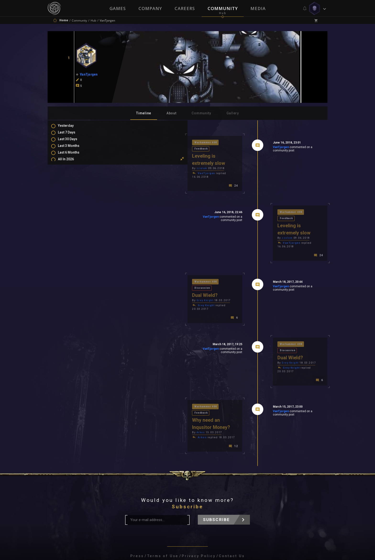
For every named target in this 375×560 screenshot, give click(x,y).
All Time (69, 170)
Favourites (71, 202)
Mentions (70, 195)
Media (258, 8)
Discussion (166, 251)
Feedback (164, 143)
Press (137, 496)
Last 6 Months (73, 156)
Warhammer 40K (138, 143)
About (171, 113)
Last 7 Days (71, 135)
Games (117, 8)
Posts (67, 181)
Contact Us (232, 496)
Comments (71, 188)
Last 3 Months (73, 149)
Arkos (133, 372)
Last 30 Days (72, 142)
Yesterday (70, 128)
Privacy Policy (198, 496)
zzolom (134, 156)
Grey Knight (137, 264)
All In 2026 (71, 163)
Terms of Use (162, 496)
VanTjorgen (247, 148)
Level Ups (70, 209)
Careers (185, 8)
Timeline (143, 113)
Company (150, 8)
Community (223, 8)
